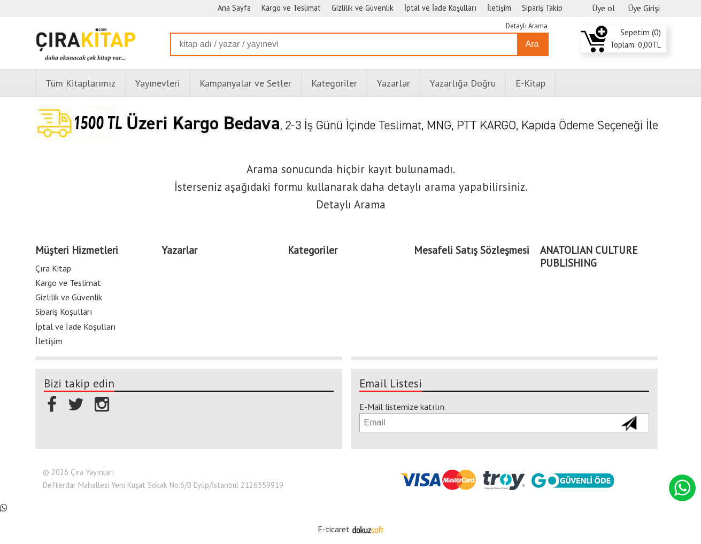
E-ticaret (334, 529)
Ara (532, 44)
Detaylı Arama (527, 25)
